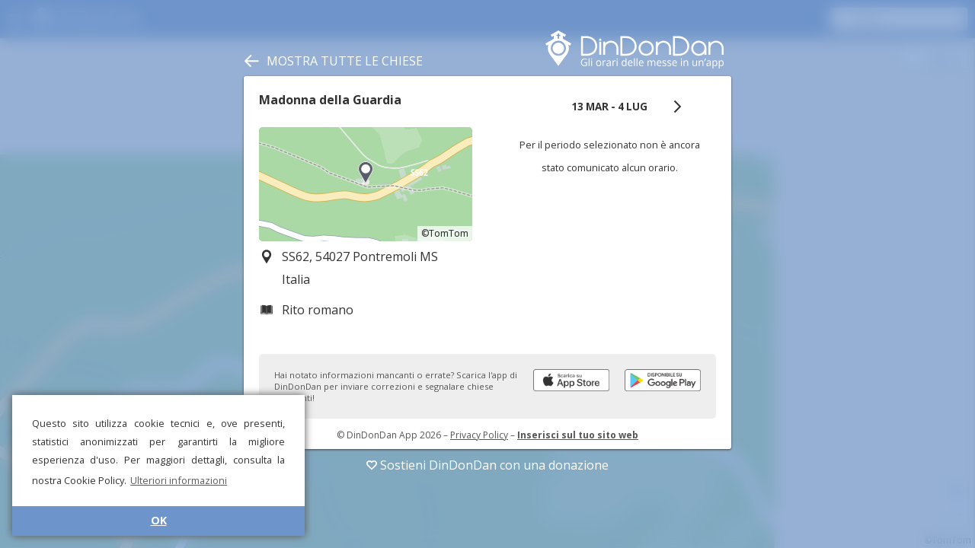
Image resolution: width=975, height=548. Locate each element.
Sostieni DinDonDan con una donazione (487, 465)
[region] (365, 184)
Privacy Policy (479, 435)
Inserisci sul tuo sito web (577, 435)
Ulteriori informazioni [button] (178, 480)
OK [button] (159, 520)
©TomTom (444, 233)
